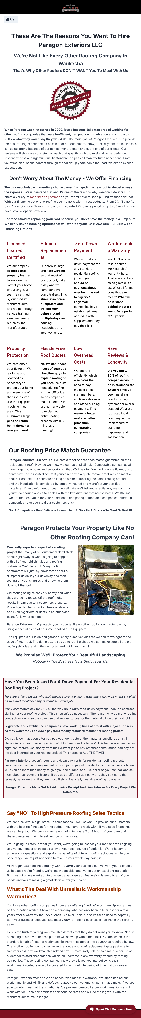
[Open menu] (127, 19)
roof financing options (45, 197)
